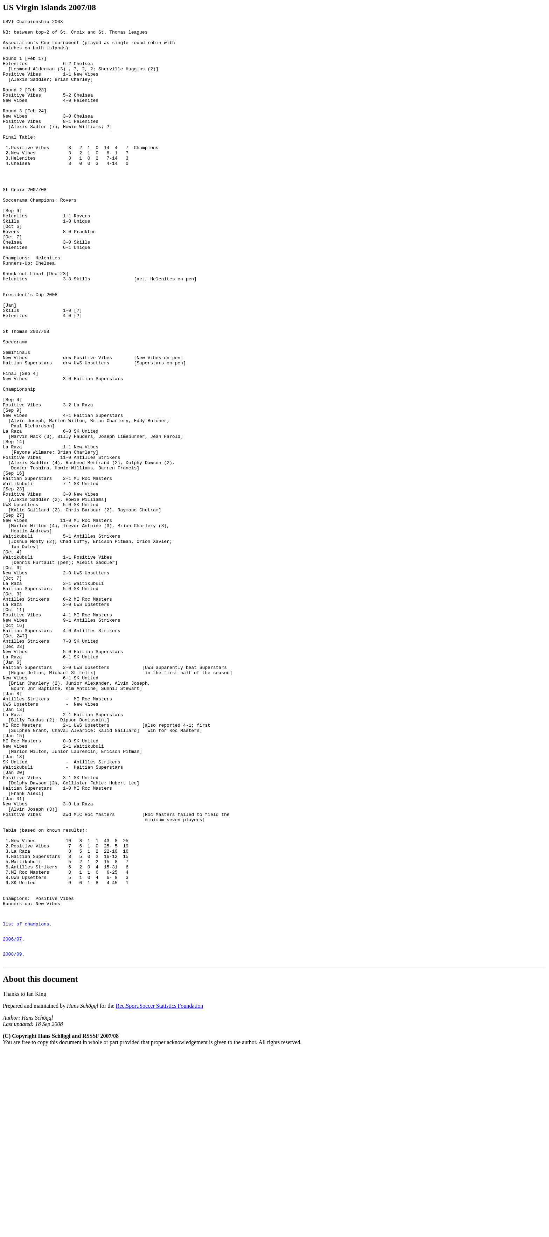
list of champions (26, 1104)
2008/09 (12, 1138)
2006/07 (12, 1121)
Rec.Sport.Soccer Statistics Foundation (159, 1192)
